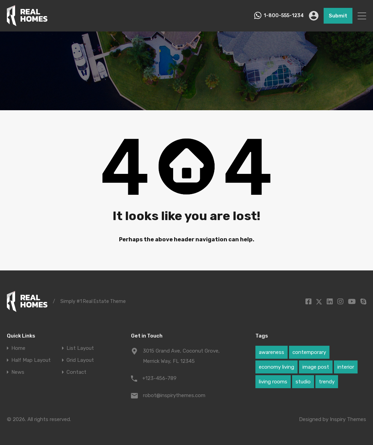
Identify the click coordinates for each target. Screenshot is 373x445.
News (17, 372)
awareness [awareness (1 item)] (271, 352)
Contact (76, 372)
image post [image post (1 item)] (315, 367)
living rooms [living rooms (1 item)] (273, 382)
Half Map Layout (31, 360)
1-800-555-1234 (284, 15)
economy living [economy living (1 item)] (276, 367)
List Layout (80, 348)
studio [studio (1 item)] (303, 382)
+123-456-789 (159, 378)
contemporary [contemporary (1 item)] (309, 352)
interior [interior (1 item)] (345, 367)
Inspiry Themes (348, 419)
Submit (338, 16)
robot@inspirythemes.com (174, 395)
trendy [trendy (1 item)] (327, 382)
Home (18, 348)
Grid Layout (80, 360)
